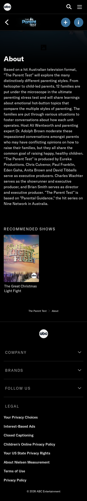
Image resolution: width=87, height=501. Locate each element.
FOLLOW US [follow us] (18, 388)
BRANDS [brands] (14, 370)
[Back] (7, 22)
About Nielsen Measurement (27, 462)
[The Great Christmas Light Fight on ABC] (23, 264)
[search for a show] (69, 7)
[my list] (65, 22)
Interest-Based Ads (19, 426)
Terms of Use (14, 471)
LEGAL (12, 406)
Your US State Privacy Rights (27, 453)
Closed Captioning (18, 435)
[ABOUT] (78, 22)
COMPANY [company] (16, 352)
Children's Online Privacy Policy (29, 444)
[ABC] (7, 7)
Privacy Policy (15, 480)
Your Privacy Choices (21, 417)
